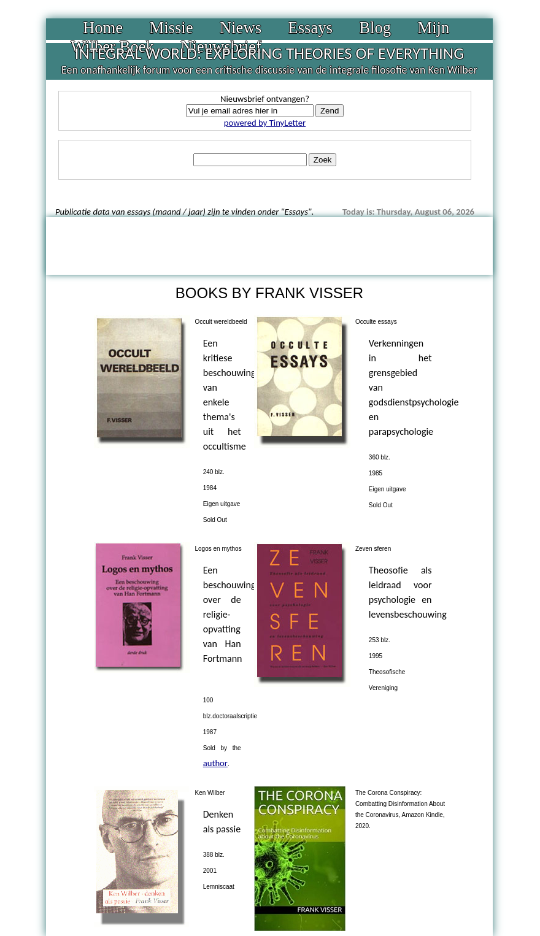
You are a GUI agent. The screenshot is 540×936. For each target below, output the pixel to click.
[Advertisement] (269, 244)
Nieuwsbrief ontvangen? (264, 98)
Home (103, 27)
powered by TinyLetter (265, 122)
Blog (375, 27)
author (215, 763)
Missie (171, 27)
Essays (310, 27)
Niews (240, 27)
